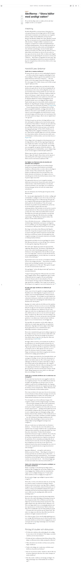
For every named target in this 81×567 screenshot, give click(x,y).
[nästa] (79, 285)
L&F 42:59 (37, 339)
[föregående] (1, 285)
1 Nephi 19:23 (52, 105)
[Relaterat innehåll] (76, 5)
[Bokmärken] (73, 5)
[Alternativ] (78, 5)
